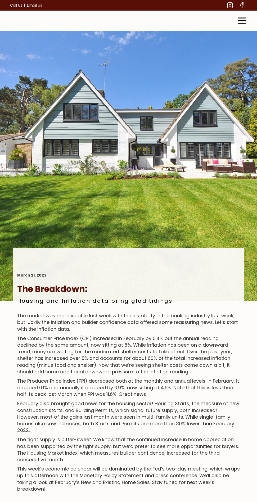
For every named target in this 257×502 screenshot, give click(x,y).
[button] (242, 21)
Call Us (16, 5)
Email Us (34, 5)
